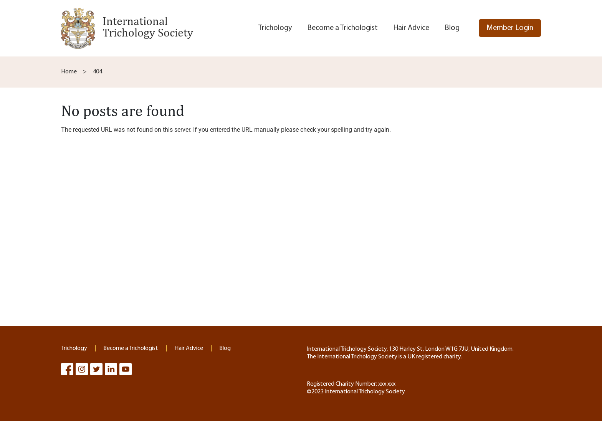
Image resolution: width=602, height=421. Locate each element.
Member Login (509, 28)
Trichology (275, 28)
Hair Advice (411, 28)
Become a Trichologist (342, 28)
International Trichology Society (148, 26)
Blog (452, 28)
